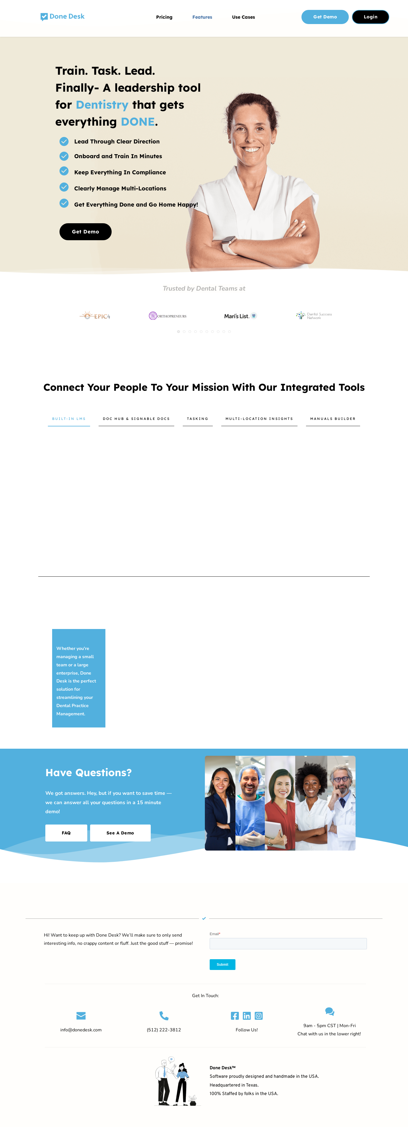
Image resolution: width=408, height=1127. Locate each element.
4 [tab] (195, 331)
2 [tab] (184, 331)
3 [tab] (189, 331)
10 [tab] (229, 331)
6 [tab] (206, 331)
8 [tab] (218, 331)
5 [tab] (201, 331)
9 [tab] (223, 331)
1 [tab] (178, 331)
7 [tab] (212, 331)
